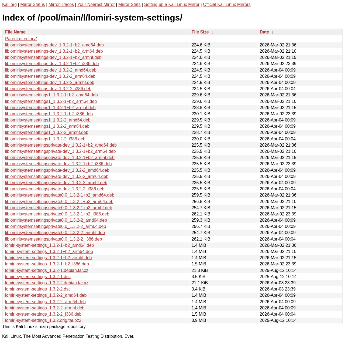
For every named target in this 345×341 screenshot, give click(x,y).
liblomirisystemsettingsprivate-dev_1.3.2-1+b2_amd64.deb (61, 145)
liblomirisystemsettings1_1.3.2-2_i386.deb (45, 139)
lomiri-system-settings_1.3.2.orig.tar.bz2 (43, 320)
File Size (200, 32)
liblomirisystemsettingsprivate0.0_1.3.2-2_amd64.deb (56, 220)
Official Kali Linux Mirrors (227, 4)
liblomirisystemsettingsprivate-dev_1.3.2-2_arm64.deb (56, 176)
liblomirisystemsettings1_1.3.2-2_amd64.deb (48, 120)
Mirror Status (32, 4)
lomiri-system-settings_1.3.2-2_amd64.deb (46, 295)
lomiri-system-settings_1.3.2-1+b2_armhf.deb (48, 257)
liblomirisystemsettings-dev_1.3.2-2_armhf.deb (49, 82)
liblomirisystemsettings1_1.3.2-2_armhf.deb (46, 132)
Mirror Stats (129, 4)
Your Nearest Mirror (96, 4)
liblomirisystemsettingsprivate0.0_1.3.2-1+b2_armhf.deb (58, 207)
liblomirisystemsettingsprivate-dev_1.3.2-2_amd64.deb (57, 170)
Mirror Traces (61, 4)
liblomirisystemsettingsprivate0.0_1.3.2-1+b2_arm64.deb (59, 201)
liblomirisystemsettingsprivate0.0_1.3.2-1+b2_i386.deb (57, 214)
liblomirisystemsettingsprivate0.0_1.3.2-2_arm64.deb (55, 226)
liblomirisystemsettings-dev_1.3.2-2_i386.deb (48, 88)
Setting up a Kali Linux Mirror (171, 4)
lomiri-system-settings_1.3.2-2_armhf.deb (44, 308)
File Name (15, 32)
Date (264, 32)
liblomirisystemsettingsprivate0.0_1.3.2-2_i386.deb (53, 239)
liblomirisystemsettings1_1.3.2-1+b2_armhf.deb (50, 107)
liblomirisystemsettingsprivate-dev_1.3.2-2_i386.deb (54, 189)
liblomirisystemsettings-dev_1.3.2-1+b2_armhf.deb (53, 57)
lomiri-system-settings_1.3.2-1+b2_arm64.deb (49, 251)
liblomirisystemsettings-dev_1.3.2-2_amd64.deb (50, 70)
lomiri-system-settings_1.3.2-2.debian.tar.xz (46, 283)
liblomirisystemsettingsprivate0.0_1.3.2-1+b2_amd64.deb (59, 195)
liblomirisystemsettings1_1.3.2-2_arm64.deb (47, 126)
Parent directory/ (21, 38)
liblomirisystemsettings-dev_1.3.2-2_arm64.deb (50, 76)
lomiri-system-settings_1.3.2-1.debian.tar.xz (46, 270)
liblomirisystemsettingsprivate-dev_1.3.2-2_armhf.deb (56, 182)
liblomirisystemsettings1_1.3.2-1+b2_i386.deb (49, 114)
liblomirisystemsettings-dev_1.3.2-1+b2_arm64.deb (54, 51)
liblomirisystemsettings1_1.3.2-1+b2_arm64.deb (51, 101)
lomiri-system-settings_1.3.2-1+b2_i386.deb (47, 264)
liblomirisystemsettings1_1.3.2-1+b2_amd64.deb (51, 95)
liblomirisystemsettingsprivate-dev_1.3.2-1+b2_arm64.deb (60, 151)
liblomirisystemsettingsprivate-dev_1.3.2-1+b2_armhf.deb (60, 157)
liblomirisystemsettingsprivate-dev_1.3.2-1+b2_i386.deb (58, 163)
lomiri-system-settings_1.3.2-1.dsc (38, 276)
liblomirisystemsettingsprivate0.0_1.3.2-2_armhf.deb (55, 232)
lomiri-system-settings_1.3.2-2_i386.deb (43, 314)
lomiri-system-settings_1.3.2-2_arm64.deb (45, 301)
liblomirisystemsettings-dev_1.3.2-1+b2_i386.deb (52, 63)
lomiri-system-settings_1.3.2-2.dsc (38, 289)
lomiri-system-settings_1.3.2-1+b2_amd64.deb (49, 245)
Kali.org (9, 4)
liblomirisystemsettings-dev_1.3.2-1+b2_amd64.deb (54, 45)
